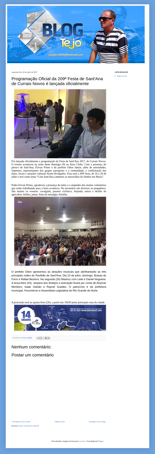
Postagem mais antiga (97, 422)
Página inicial (60, 422)
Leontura (82, 441)
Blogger (100, 441)
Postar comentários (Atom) (28, 426)
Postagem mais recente (21, 422)
